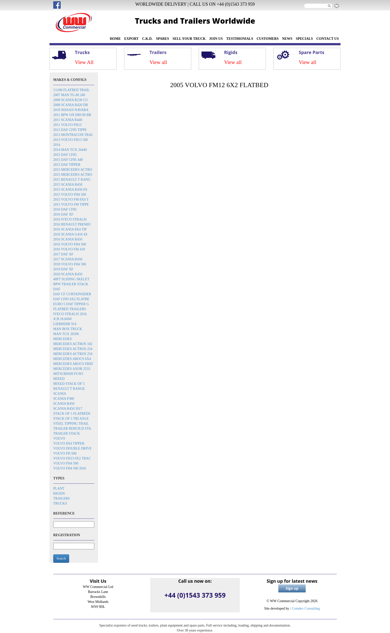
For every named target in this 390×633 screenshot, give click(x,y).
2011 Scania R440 (67, 120)
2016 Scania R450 (67, 239)
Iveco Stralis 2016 (70, 314)
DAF (56, 289)
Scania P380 (63, 399)
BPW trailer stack (70, 284)
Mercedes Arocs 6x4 (72, 359)
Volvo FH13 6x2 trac (72, 458)
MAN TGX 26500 (66, 334)
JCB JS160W (62, 319)
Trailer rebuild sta (72, 428)
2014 (56, 145)
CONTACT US (327, 39)
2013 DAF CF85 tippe (70, 130)
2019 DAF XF (63, 269)
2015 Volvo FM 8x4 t (71, 199)
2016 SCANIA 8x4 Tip (70, 229)
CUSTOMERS (268, 39)
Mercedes (62, 339)
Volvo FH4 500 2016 (69, 468)
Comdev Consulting (306, 608)
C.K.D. (147, 39)
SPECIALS (304, 39)
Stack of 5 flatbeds (71, 413)
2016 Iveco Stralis (70, 219)
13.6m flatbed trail (71, 90)
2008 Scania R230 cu (70, 100)
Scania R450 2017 (67, 408)
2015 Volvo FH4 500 (69, 194)
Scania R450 (63, 403)
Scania (59, 394)
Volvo (59, 438)
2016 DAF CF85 (65, 209)
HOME (115, 39)
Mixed (59, 379)
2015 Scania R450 (67, 184)
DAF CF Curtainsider (72, 294)
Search (61, 558)
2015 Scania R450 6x (70, 189)
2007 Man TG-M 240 (69, 95)
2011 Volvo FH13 (67, 125)
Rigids (59, 493)
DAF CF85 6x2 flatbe (71, 299)
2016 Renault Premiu (72, 224)
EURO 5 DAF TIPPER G (71, 304)
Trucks (60, 503)
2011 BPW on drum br (72, 115)
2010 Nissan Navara (71, 110)
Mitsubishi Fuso (68, 374)
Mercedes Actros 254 (72, 349)
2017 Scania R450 (67, 259)
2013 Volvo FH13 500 (70, 140)
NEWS (287, 39)
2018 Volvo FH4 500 (69, 264)
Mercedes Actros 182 (72, 344)
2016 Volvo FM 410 (69, 249)
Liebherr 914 (64, 324)
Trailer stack (66, 433)
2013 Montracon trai (73, 135)
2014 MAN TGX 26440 (70, 150)
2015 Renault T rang (72, 179)
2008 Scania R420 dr (70, 105)
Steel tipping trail (71, 423)
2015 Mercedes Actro (72, 170)
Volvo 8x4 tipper (68, 443)
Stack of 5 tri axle (71, 418)
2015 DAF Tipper (66, 165)
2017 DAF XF (63, 254)
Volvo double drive (72, 448)
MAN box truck (67, 329)
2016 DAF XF (63, 214)
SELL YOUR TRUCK (189, 39)
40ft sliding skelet (71, 279)
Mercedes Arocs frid (73, 364)
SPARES (162, 39)
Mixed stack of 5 (69, 384)
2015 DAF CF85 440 (68, 160)
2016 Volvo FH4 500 (69, 244)
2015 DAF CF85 (65, 155)
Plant (58, 488)
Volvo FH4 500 (65, 463)
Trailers (61, 498)
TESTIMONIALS (239, 39)
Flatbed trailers (69, 309)
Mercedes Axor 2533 (71, 369)
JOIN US (216, 39)
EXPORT (131, 39)
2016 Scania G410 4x (70, 234)
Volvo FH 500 (65, 453)
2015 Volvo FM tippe (71, 204)
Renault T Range (69, 389)
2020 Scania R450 (67, 274)
